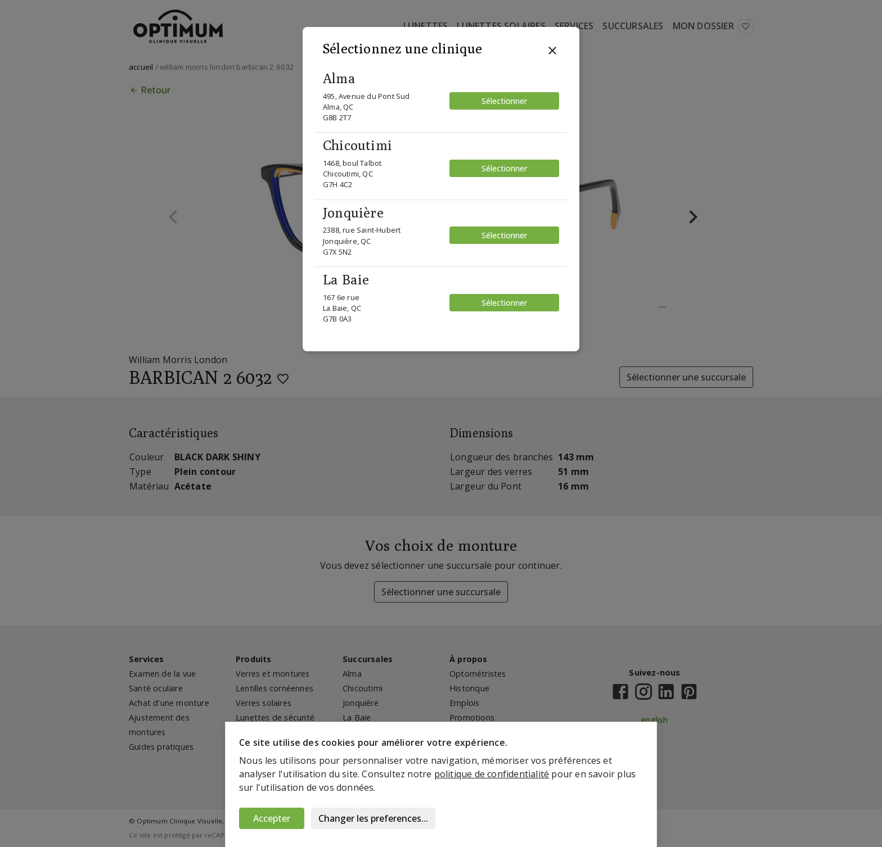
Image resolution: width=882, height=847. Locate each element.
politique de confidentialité (492, 774)
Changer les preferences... (373, 818)
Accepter (271, 818)
